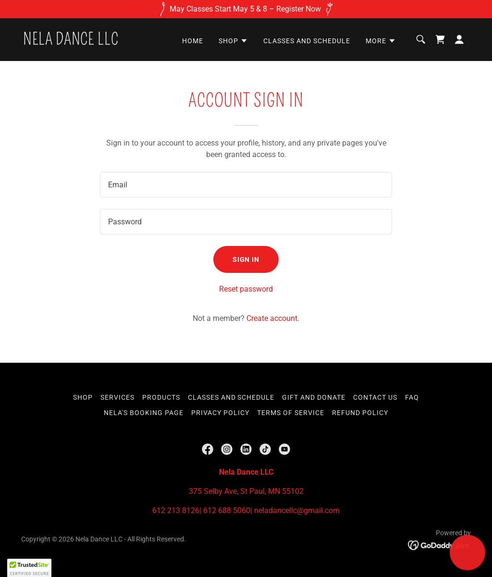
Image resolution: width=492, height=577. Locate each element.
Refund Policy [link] (360, 413)
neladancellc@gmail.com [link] (297, 510)
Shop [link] (83, 397)
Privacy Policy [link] (220, 413)
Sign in (246, 259)
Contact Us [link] (375, 397)
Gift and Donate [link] (313, 397)
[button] (233, 41)
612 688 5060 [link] (226, 510)
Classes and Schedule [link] (306, 41)
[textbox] (246, 184)
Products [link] (161, 397)
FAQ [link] (412, 397)
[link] (71, 42)
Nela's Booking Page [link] (144, 413)
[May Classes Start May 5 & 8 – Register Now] (246, 9)
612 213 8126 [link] (175, 510)
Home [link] (192, 41)
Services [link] (117, 397)
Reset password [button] (246, 289)
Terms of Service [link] (290, 413)
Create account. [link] (272, 318)
